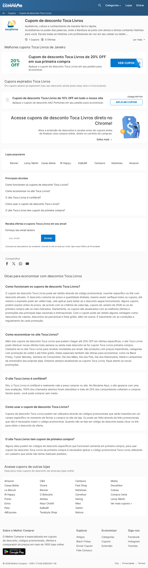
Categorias (108, 536)
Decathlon (116, 485)
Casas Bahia (48, 163)
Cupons (12, 13)
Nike (78, 503)
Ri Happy (65, 163)
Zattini (79, 507)
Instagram (134, 541)
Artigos (80, 536)
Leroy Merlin (31, 163)
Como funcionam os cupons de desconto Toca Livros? (36, 184)
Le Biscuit (10, 490)
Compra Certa (119, 494)
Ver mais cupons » (121, 503)
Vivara (43, 485)
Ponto (7, 498)
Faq (117, 563)
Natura (79, 512)
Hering (79, 498)
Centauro (99, 163)
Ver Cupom (130, 63)
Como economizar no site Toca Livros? (27, 191)
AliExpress (10, 512)
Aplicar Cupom (126, 102)
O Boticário (46, 494)
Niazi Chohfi (47, 503)
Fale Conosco (84, 550)
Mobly (114, 480)
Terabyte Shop (48, 512)
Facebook (134, 536)
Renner (14, 163)
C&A (42, 480)
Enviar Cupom (84, 545)
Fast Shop (81, 485)
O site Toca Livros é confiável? (23, 197)
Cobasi (115, 490)
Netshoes (116, 163)
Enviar (48, 238)
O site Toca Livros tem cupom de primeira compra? (35, 210)
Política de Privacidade (90, 246)
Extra (7, 503)
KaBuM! (82, 163)
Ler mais (139, 39)
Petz (7, 507)
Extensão (107, 545)
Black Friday (83, 541)
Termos (141, 563)
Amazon (134, 163)
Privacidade (128, 563)
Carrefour (80, 494)
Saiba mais (104, 139)
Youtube (133, 545)
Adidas (44, 498)
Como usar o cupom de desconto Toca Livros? (32, 203)
